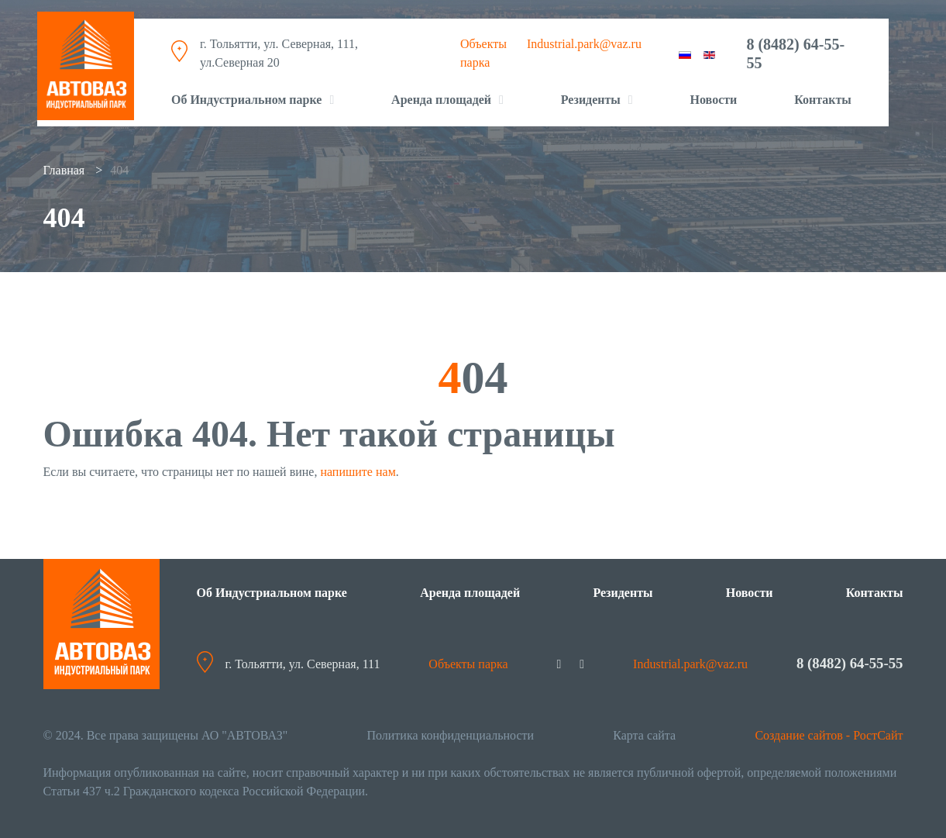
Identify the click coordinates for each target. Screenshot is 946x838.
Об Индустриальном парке (246, 94)
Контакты (822, 94)
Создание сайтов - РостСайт (829, 735)
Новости (714, 94)
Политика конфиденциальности (450, 735)
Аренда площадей (441, 94)
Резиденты (622, 592)
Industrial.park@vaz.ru (584, 38)
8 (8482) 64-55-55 (795, 48)
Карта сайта (644, 735)
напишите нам (357, 471)
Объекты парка (466, 664)
